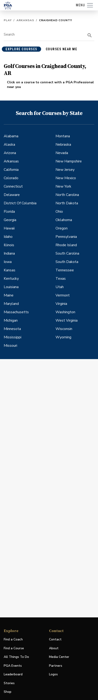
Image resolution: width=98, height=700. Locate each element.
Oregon (62, 228)
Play (8, 20)
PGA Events (13, 665)
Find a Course (14, 648)
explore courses (21, 49)
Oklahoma (64, 219)
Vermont (63, 295)
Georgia (10, 219)
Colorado (11, 178)
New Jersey (65, 169)
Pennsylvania (66, 236)
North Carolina (67, 194)
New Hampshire (69, 161)
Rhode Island (66, 245)
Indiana (9, 253)
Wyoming (63, 337)
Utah (60, 286)
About (54, 648)
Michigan (11, 320)
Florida (9, 211)
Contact (55, 639)
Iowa (8, 261)
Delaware (12, 194)
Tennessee (65, 270)
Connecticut (13, 186)
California (11, 169)
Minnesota (12, 328)
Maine (8, 295)
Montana (63, 136)
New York (63, 186)
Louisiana (11, 286)
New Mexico (66, 178)
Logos (53, 674)
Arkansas (25, 20)
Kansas (9, 270)
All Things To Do (16, 657)
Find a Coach (13, 639)
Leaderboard (13, 674)
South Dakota (67, 261)
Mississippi (12, 337)
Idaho (8, 236)
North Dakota (67, 203)
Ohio (59, 211)
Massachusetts (16, 312)
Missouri (10, 345)
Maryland (11, 303)
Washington (65, 312)
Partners (55, 665)
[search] (89, 35)
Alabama (11, 136)
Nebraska (63, 144)
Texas (61, 278)
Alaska (9, 144)
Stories (9, 683)
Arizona (10, 152)
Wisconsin (64, 328)
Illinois (9, 245)
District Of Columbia (20, 203)
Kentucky (11, 278)
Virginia (61, 303)
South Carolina (67, 253)
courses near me (61, 49)
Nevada (62, 152)
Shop (7, 692)
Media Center (59, 657)
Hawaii (9, 228)
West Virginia (67, 320)
